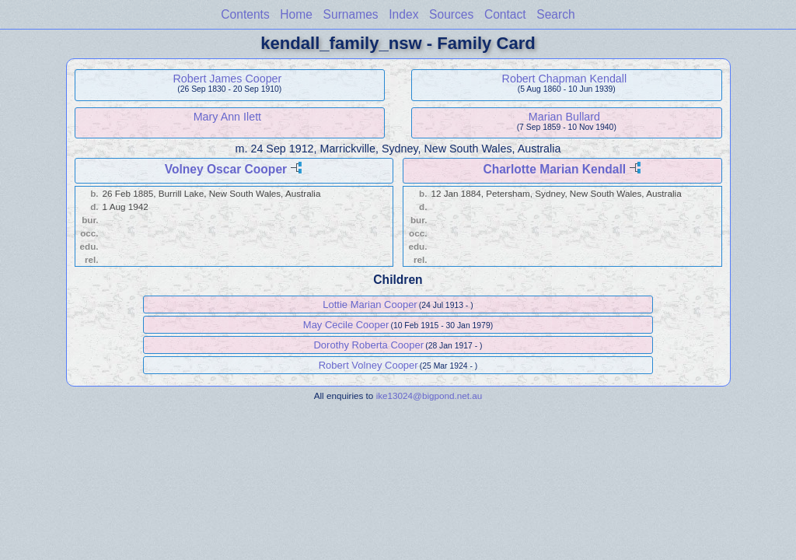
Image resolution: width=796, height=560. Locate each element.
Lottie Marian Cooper (370, 304)
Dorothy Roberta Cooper (368, 345)
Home (296, 14)
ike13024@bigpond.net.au (429, 395)
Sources (451, 14)
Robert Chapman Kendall (564, 78)
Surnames (351, 14)
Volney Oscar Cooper (226, 169)
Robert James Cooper (227, 78)
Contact (505, 14)
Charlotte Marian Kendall (554, 169)
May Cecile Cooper (346, 325)
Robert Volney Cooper (368, 365)
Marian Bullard (564, 116)
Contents (245, 14)
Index (403, 14)
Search (555, 14)
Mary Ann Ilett (227, 116)
